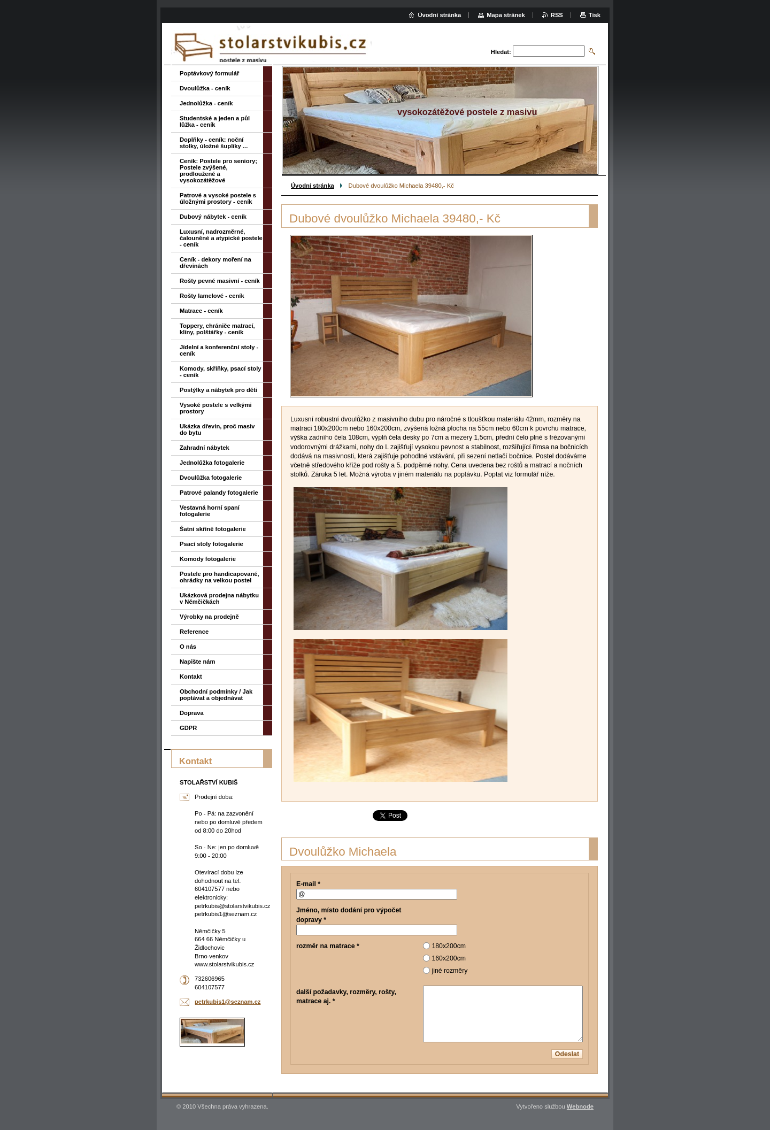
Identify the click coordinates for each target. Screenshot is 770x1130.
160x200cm (449, 958)
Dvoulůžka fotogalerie (211, 477)
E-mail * (308, 884)
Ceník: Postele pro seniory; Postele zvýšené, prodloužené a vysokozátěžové (218, 170)
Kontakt (191, 676)
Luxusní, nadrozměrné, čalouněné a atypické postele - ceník (221, 238)
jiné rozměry (449, 970)
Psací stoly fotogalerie (211, 544)
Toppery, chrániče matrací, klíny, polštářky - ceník (217, 328)
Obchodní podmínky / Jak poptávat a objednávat (216, 694)
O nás (188, 646)
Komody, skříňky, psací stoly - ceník (220, 371)
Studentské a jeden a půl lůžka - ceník (215, 121)
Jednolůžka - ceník (206, 103)
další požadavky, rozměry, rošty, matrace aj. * (346, 996)
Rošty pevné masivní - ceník (220, 281)
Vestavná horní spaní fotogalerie (210, 510)
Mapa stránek (506, 15)
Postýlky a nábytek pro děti (218, 390)
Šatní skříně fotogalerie (213, 529)
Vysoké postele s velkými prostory (216, 408)
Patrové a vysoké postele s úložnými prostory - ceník (218, 198)
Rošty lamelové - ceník (212, 296)
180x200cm (449, 946)
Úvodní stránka (312, 185)
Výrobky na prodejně (209, 616)
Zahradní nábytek (204, 447)
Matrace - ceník (201, 311)
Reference (194, 631)
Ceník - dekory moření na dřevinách (215, 262)
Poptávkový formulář (209, 73)
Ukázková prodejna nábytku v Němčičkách (219, 598)
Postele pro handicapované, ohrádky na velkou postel (219, 577)
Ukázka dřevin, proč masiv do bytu (217, 429)
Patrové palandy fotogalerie (219, 492)
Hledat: (501, 52)
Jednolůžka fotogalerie (212, 462)
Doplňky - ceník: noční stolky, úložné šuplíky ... (214, 142)
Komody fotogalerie (208, 559)
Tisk (594, 15)
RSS (557, 15)
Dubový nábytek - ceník (213, 216)
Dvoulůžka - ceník (205, 88)
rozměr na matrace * (327, 946)
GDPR (188, 728)
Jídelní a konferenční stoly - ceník (219, 350)
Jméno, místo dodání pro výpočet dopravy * (348, 914)
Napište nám (197, 661)
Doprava (192, 713)
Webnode (580, 1106)
